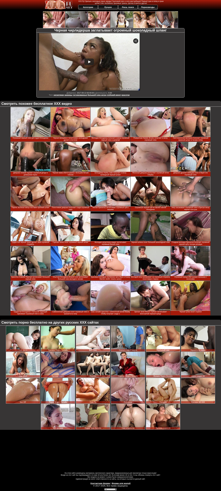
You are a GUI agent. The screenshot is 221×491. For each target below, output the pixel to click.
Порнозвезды (148, 7)
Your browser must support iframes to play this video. (89, 61)
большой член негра (97, 95)
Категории (88, 7)
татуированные (80, 95)
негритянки (59, 95)
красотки (125, 95)
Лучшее (108, 7)
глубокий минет (114, 95)
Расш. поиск (128, 7)
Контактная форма (100, 483)
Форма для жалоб (121, 483)
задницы (68, 95)
